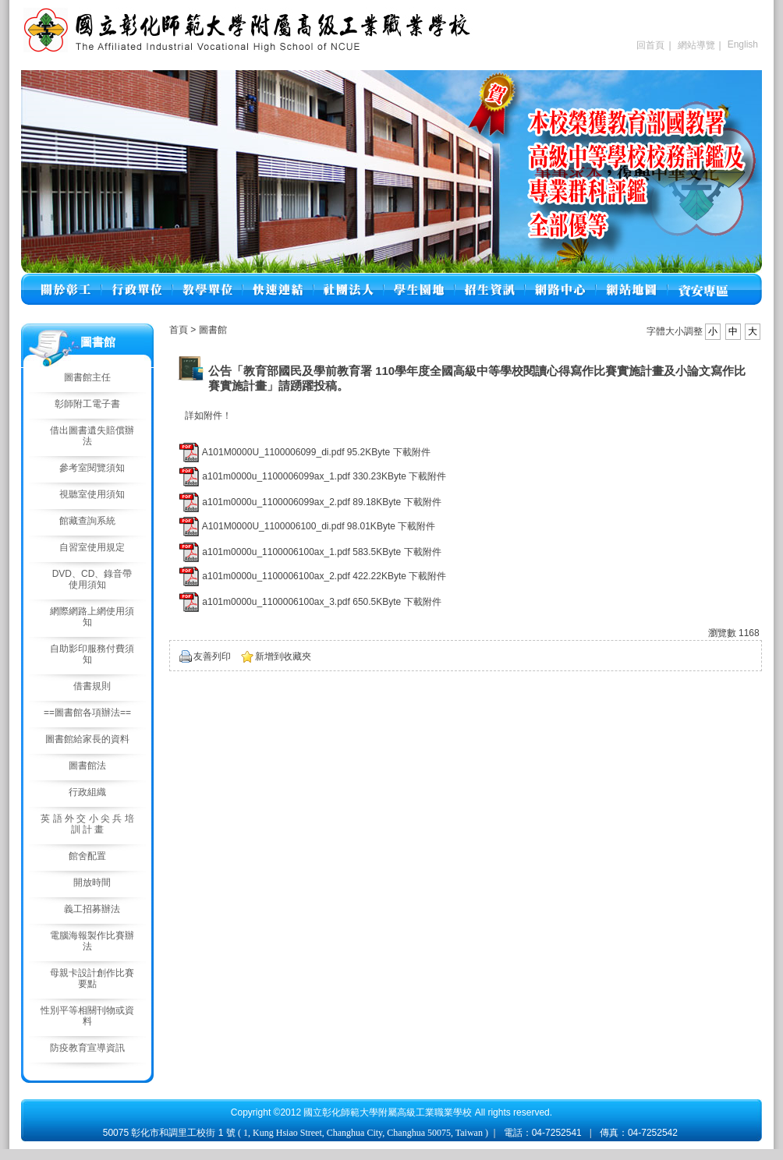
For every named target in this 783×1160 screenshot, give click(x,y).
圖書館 (213, 329)
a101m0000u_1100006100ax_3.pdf (276, 601)
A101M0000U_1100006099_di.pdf (273, 452)
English (743, 44)
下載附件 (411, 452)
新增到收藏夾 (283, 656)
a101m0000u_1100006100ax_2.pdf (276, 576)
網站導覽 (696, 45)
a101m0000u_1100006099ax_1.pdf (276, 476)
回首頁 (650, 45)
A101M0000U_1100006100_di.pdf (273, 526)
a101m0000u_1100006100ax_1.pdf (276, 551)
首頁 (178, 329)
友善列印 (212, 656)
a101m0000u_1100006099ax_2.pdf (276, 502)
